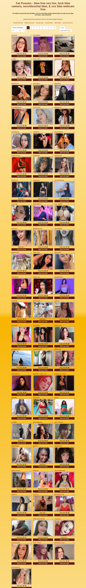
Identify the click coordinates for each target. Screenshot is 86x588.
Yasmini (56, 283)
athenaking (57, 238)
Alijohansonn (58, 102)
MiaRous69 (57, 329)
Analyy (56, 374)
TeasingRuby (58, 216)
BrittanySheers (15, 442)
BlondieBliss (36, 35)
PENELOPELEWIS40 (39, 487)
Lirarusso (36, 464)
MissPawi (35, 442)
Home (62, 27)
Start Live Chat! (21, 54)
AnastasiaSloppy (59, 171)
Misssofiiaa (36, 80)
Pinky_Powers (37, 510)
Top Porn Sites (39, 22)
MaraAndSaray (58, 125)
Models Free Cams (29, 22)
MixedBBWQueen (16, 102)
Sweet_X (14, 487)
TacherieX (14, 216)
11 (13, 30)
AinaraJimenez (15, 148)
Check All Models (18, 27)
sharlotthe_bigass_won (40, 352)
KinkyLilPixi (36, 306)
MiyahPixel (57, 80)
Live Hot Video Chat (68, 22)
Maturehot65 (15, 238)
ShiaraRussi (15, 261)
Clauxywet (14, 193)
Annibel (13, 57)
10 (54, 27)
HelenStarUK (36, 102)
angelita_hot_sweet (60, 352)
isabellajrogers (15, 329)
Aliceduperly (15, 125)
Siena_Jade (36, 238)
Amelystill (14, 283)
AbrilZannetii (58, 148)
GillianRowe (14, 80)
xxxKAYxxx (57, 487)
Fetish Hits (49, 585)
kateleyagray (36, 283)
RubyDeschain (58, 35)
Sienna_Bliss (37, 57)
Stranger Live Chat (18, 22)
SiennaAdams (15, 352)
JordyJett (14, 35)
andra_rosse (58, 306)
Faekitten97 (36, 148)
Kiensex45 (14, 306)
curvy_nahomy (58, 397)
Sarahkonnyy (58, 419)
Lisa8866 (14, 397)
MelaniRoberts (37, 193)
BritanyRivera (58, 261)
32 (20, 30)
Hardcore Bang (49, 22)
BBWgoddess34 (37, 216)
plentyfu (35, 419)
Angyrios (14, 464)
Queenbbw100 (15, 533)
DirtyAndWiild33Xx (59, 442)
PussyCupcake (15, 510)
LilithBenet (36, 125)
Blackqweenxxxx (59, 464)
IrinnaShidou (58, 57)
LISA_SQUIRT (58, 193)
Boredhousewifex (59, 510)
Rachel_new (36, 261)
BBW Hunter (57, 22)
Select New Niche (65, 30)
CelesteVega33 (37, 329)
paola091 (14, 374)
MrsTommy (14, 171)
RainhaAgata (15, 419)
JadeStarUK (36, 171)
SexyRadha (36, 374)
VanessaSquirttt (37, 397)
